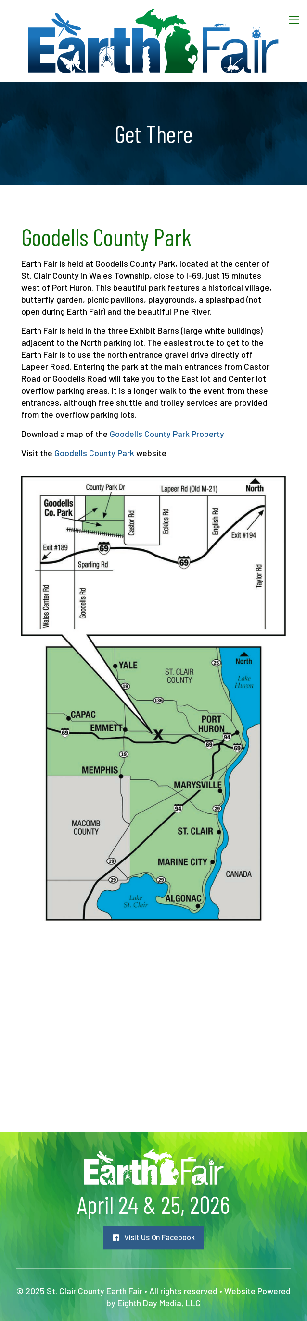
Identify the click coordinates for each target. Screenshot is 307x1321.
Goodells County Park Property (167, 433)
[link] (153, 698)
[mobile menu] (294, 19)
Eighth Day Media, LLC (159, 1302)
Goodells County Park (94, 453)
